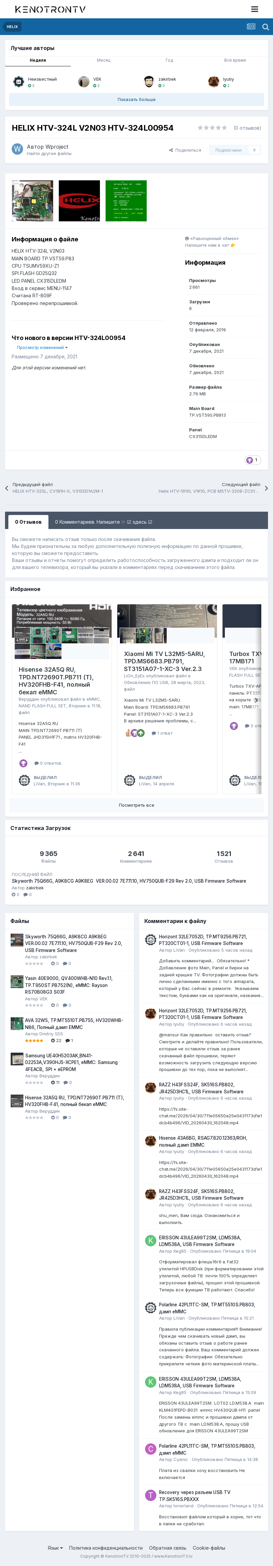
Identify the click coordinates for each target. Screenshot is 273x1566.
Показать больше (137, 99)
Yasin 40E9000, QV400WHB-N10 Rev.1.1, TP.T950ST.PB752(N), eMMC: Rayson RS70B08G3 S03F (69, 985)
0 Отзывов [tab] (28, 522)
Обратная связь (167, 1548)
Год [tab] (169, 60)
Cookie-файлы (209, 1548)
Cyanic (180, 1459)
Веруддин (29, 699)
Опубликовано (220, 950)
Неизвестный (42, 79)
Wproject (56, 146)
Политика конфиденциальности (106, 1548)
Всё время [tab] (235, 60)
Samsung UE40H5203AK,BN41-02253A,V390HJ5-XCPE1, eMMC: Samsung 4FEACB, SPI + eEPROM (71, 1062)
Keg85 (179, 1251)
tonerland (183, 1505)
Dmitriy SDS (51, 1033)
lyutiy (228, 79)
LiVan (39, 783)
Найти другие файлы (49, 153)
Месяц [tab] (103, 60)
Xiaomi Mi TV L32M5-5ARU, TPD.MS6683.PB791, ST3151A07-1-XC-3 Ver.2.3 (164, 661)
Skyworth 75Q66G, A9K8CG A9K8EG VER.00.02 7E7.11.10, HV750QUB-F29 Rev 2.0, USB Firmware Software (129, 881)
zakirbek (167, 79)
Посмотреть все (136, 805)
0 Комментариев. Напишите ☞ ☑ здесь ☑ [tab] (103, 522)
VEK (97, 79)
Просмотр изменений (42, 347)
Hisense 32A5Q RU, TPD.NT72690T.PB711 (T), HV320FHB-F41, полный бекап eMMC (56, 681)
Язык (55, 1548)
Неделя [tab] (38, 60)
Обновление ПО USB (146, 682)
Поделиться (185, 150)
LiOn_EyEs (134, 675)
